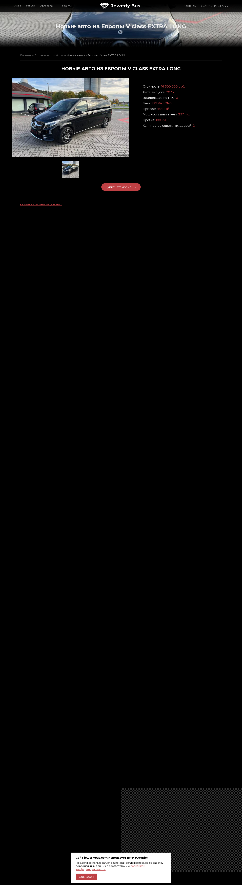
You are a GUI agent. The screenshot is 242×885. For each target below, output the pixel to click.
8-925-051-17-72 (215, 6)
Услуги (30, 5)
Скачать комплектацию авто (41, 204)
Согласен (86, 877)
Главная (25, 55)
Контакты (190, 5)
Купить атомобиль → (121, 187)
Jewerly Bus (125, 6)
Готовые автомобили (49, 55)
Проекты (65, 5)
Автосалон (47, 5)
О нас (17, 5)
